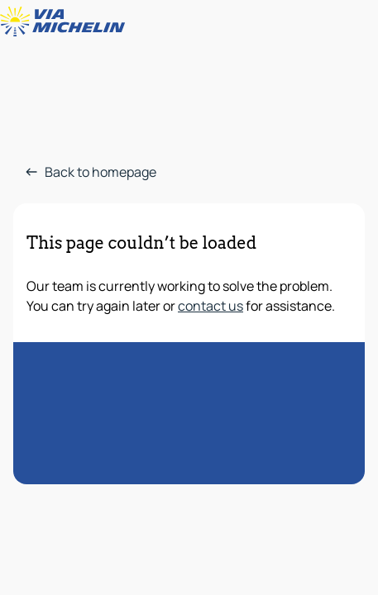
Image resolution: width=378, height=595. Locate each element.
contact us (210, 306)
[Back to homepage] (66, 21)
